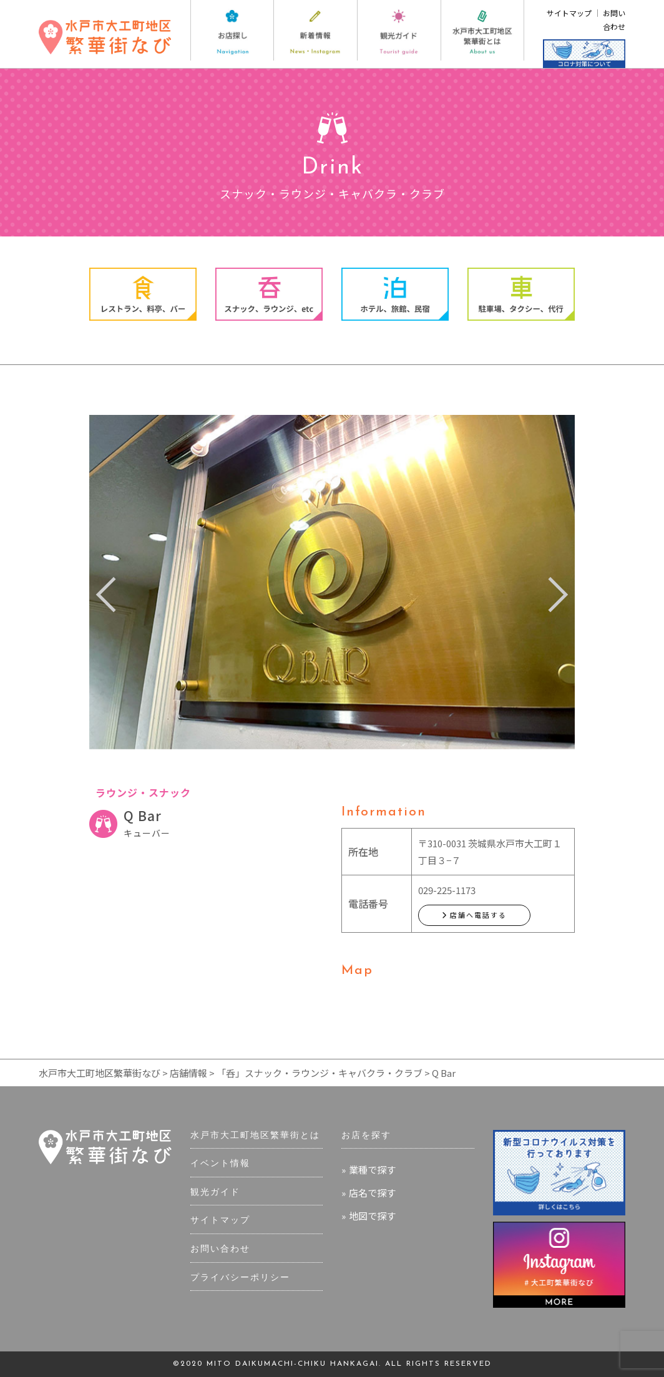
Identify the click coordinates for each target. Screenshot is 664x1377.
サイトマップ (569, 12)
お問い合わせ (220, 1249)
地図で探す (372, 1215)
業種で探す (372, 1169)
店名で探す (372, 1192)
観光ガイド (215, 1192)
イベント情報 (220, 1164)
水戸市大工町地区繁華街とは (255, 1136)
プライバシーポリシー (240, 1278)
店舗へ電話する (474, 915)
